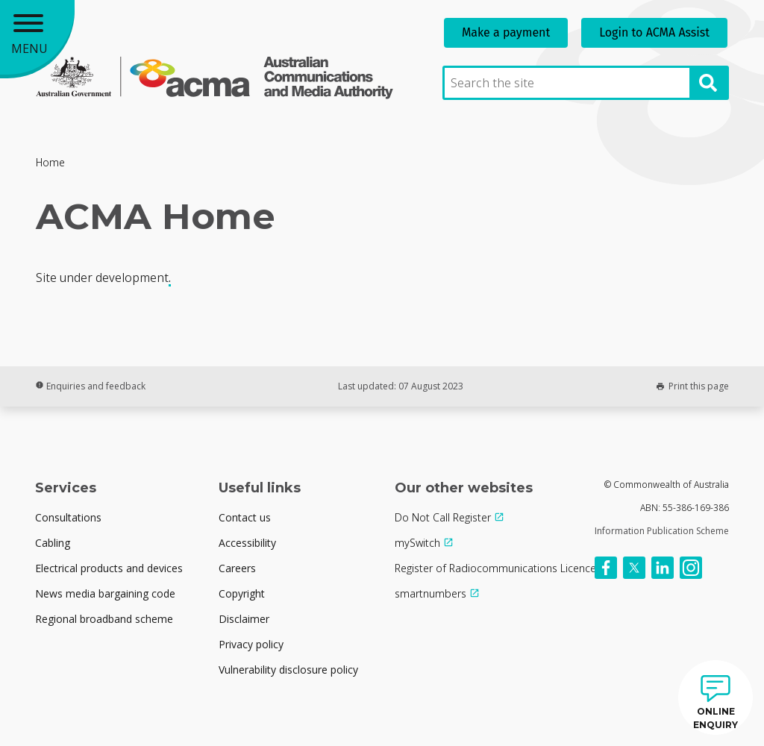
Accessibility (247, 543)
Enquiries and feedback (90, 386)
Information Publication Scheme (662, 530)
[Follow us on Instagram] (691, 568)
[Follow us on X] (634, 568)
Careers (237, 568)
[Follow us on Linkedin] (662, 568)
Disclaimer (244, 619)
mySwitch (417, 543)
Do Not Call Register (443, 517)
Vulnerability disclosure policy (288, 669)
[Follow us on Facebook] (606, 568)
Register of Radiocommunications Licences (498, 568)
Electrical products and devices (109, 568)
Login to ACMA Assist (654, 32)
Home (50, 162)
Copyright (242, 593)
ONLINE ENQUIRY (715, 718)
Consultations (68, 517)
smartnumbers (430, 593)
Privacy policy (251, 644)
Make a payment (506, 32)
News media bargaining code (105, 593)
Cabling (52, 543)
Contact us (245, 517)
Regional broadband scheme (104, 619)
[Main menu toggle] (37, 37)
